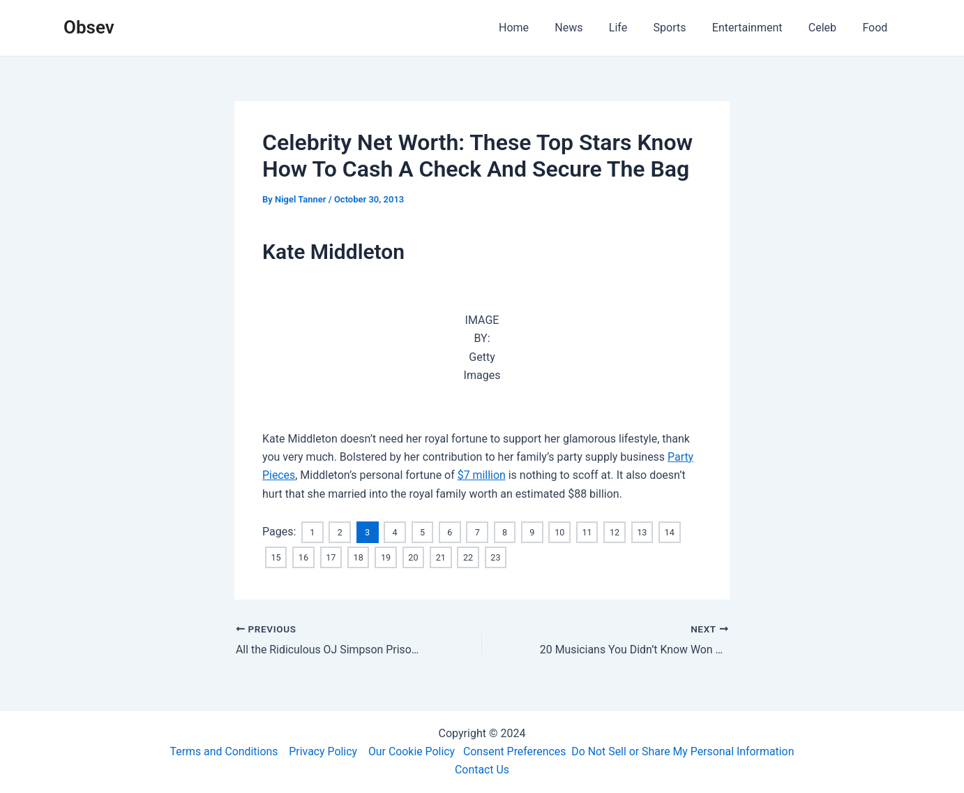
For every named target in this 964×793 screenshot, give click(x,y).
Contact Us (482, 769)
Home (538, 27)
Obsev (88, 27)
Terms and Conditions (221, 750)
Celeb (828, 27)
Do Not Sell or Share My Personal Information (684, 750)
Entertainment (756, 27)
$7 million (482, 475)
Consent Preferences (515, 750)
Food (876, 27)
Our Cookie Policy (411, 750)
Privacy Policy (321, 750)
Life (635, 27)
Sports (682, 27)
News (589, 27)
